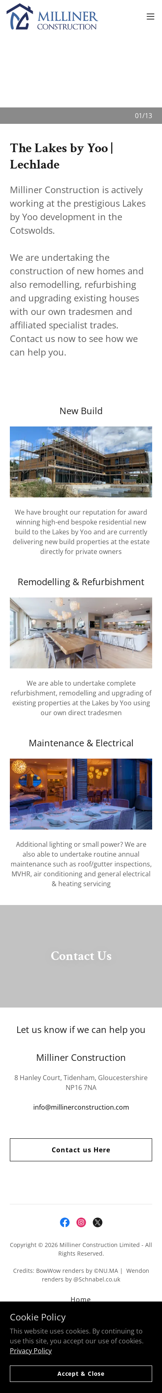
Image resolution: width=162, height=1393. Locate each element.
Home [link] (81, 1299)
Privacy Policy (31, 1350)
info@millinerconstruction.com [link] (81, 1107)
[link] (52, 16)
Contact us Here (81, 1149)
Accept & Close (81, 1373)
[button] (150, 16)
